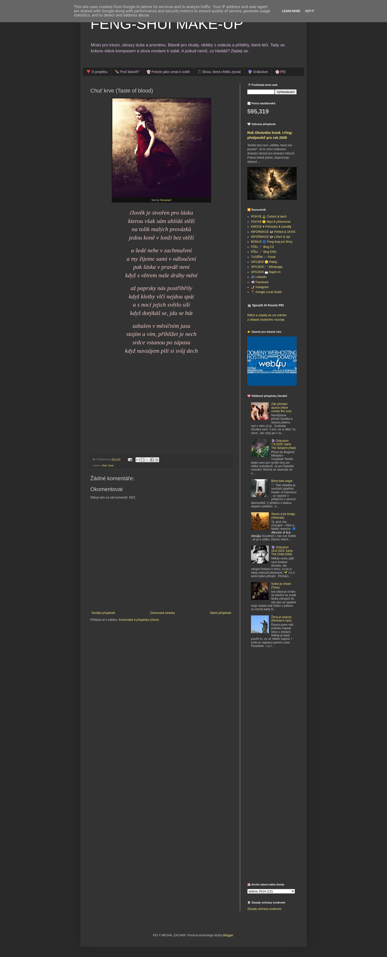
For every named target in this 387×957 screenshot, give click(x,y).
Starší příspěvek (220, 613)
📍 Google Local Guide (266, 292)
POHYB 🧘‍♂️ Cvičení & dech (269, 216)
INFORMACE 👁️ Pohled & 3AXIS (273, 232)
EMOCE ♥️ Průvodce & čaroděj (271, 226)
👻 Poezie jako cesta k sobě (168, 72)
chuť (104, 465)
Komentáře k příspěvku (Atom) (139, 620)
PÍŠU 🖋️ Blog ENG (263, 252)
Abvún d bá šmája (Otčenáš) (283, 515)
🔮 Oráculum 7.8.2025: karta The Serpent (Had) (283, 444)
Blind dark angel (281, 481)
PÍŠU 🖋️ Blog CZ (262, 247)
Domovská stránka (162, 613)
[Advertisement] (278, 688)
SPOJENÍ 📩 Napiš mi (266, 272)
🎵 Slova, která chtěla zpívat (219, 72)
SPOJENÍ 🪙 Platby (264, 262)
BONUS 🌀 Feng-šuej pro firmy (271, 241)
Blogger (228, 935)
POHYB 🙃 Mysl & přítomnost (270, 221)
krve (110, 465)
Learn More (291, 11)
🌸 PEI (280, 72)
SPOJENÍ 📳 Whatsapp (266, 267)
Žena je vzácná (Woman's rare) (281, 618)
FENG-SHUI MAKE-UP (166, 24)
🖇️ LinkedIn (259, 277)
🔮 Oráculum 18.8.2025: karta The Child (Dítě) (282, 551)
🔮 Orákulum (258, 72)
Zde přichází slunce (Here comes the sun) (281, 407)
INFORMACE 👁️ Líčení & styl (270, 237)
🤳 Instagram (260, 287)
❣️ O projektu (96, 72)
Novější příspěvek (103, 613)
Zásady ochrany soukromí (264, 909)
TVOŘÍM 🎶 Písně (263, 257)
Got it (309, 11)
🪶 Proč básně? (127, 72)
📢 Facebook (260, 282)
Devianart (165, 200)
